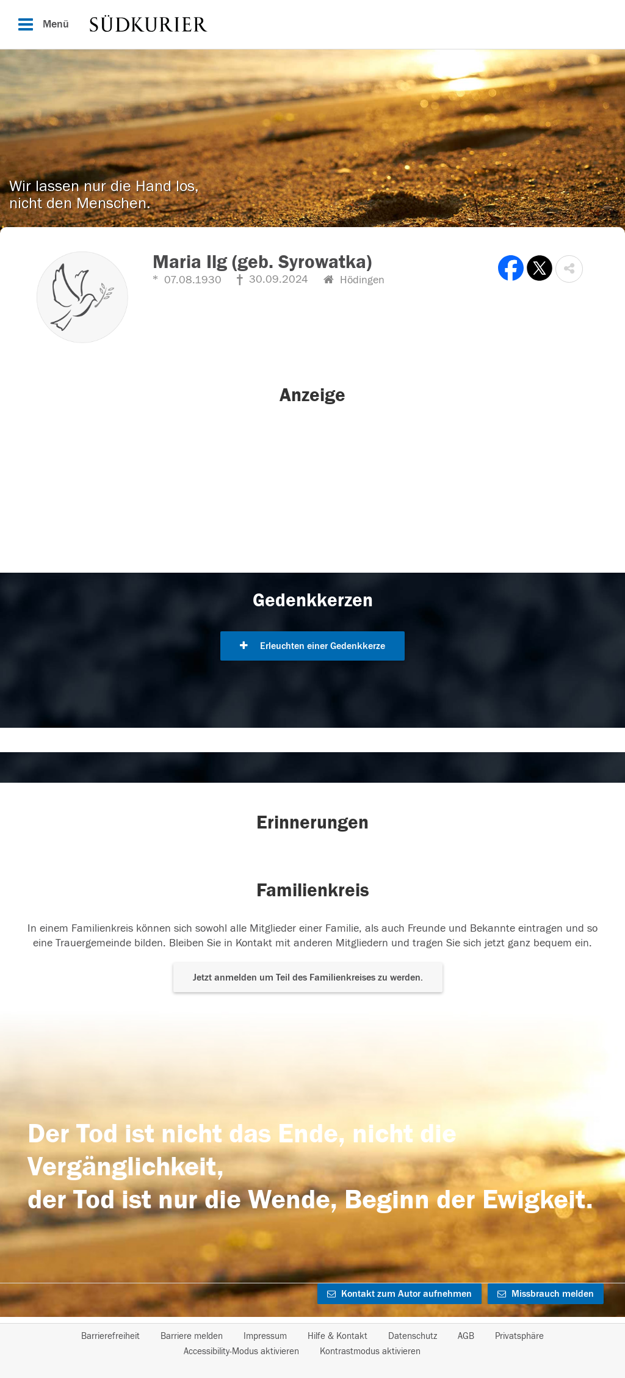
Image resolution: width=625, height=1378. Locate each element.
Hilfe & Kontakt (337, 1336)
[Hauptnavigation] (312, 24)
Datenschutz (412, 1336)
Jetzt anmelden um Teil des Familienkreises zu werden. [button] (308, 977)
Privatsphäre (519, 1336)
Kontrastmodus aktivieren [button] (370, 1351)
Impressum (265, 1336)
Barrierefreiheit (110, 1336)
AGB (466, 1336)
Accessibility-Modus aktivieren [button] (241, 1351)
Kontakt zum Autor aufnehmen (399, 1293)
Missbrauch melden (545, 1293)
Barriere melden (192, 1336)
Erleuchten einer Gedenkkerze (312, 645)
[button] (569, 269)
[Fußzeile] (312, 1344)
